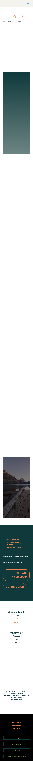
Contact (16, 616)
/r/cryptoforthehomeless (15, 562)
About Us (16, 636)
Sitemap (16, 738)
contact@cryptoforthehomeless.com (18, 556)
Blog (16, 639)
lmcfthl (8, 21)
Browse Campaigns (19, 575)
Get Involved (14, 587)
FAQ (16, 642)
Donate (16, 622)
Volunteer (16, 619)
